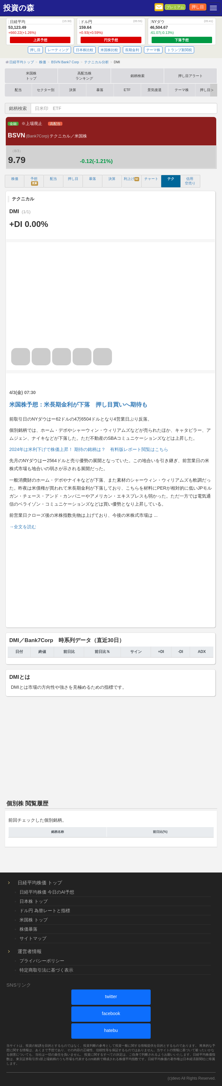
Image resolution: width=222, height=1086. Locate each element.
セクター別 (45, 90)
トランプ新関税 (179, 50)
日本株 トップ (34, 901)
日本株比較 (84, 50)
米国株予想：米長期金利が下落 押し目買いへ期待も (78, 404)
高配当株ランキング (84, 75)
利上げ (131, 179)
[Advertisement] (110, 577)
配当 (18, 90)
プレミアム (175, 7)
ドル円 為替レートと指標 (45, 910)
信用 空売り (190, 181)
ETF (127, 90)
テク (170, 179)
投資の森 (18, 8)
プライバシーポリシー (42, 960)
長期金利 (132, 50)
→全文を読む (22, 526)
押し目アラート (190, 76)
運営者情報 (30, 951)
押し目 (198, 7)
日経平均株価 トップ (40, 882)
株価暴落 (28, 929)
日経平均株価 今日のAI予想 (47, 892)
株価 (14, 179)
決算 (72, 90)
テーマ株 (153, 50)
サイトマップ (33, 938)
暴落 (99, 90)
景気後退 (154, 90)
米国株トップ (31, 75)
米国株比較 (109, 50)
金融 (13, 124)
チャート (151, 179)
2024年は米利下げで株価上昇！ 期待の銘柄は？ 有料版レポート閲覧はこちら (88, 449)
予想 (34, 181)
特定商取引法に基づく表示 (46, 970)
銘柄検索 (138, 76)
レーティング (58, 50)
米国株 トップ (34, 919)
